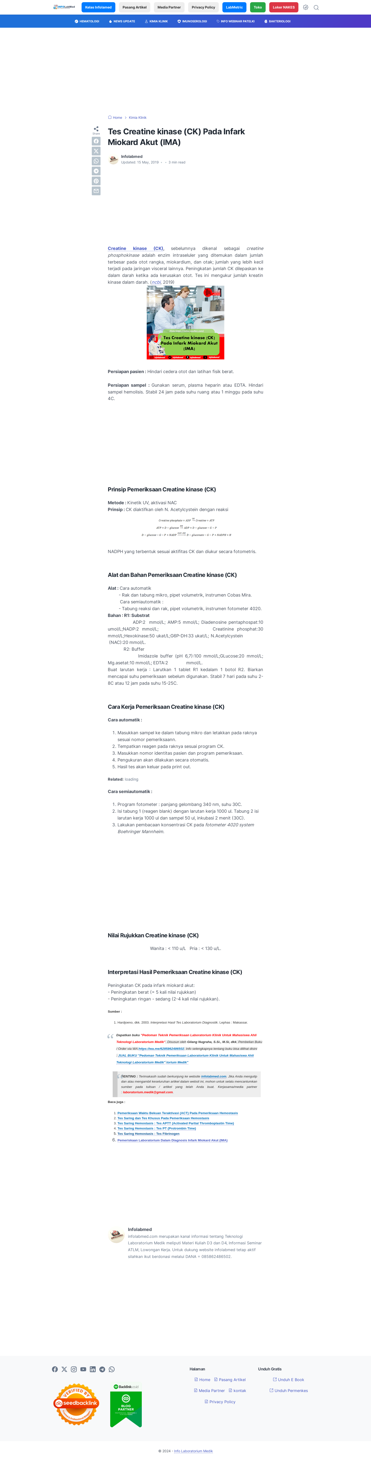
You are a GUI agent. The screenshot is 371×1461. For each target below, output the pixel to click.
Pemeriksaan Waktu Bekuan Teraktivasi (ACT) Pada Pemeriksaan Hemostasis (178, 1113)
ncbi (156, 282)
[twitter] (96, 151)
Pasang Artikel (135, 7)
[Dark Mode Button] (306, 7)
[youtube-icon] (83, 1370)
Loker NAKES (284, 7)
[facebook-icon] (55, 1370)
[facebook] (96, 141)
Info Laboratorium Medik (193, 1451)
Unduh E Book (288, 1379)
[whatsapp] (96, 161)
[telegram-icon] (102, 1370)
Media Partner (169, 7)
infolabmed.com (214, 1076)
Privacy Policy (203, 7)
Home (202, 1379)
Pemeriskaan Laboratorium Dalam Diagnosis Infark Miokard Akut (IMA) (173, 1140)
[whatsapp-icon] (112, 1370)
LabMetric (234, 7)
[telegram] (96, 171)
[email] (96, 191)
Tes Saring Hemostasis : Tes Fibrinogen (148, 1134)
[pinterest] (96, 181)
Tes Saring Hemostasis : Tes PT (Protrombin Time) (157, 1128)
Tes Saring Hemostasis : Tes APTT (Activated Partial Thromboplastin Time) (176, 1123)
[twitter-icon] (64, 1370)
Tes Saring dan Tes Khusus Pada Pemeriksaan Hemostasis (163, 1118)
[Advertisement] (185, 71)
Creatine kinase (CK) (135, 248)
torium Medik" (177, 1062)
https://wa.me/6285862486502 (161, 1049)
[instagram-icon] (74, 1370)
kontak (237, 1390)
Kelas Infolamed (98, 7)
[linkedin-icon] (93, 1370)
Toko (258, 7)
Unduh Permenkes (289, 1390)
